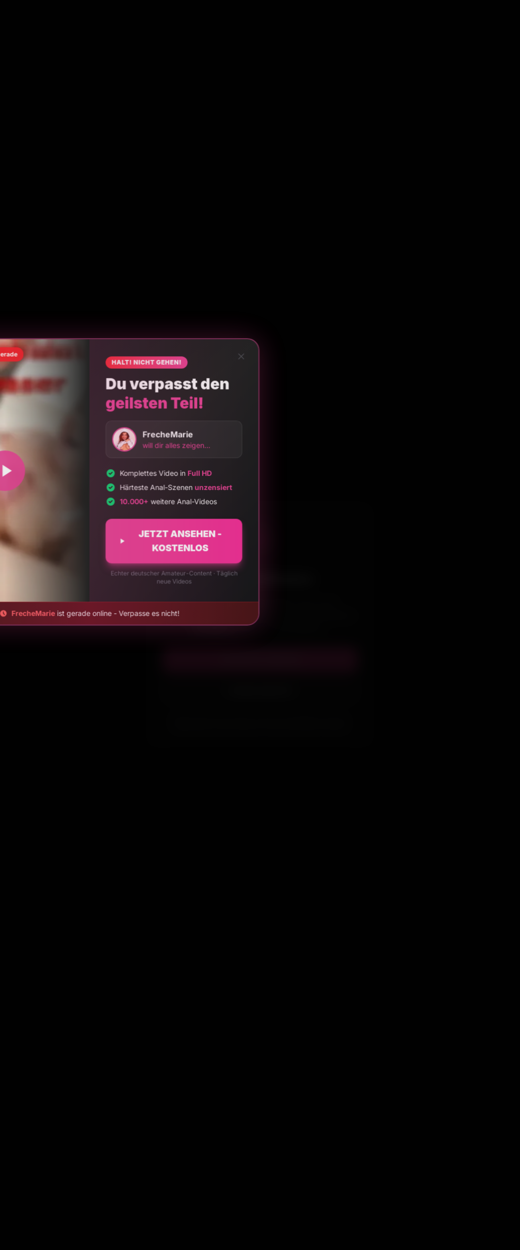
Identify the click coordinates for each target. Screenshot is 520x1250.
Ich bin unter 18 (260, 690)
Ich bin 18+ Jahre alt (260, 659)
